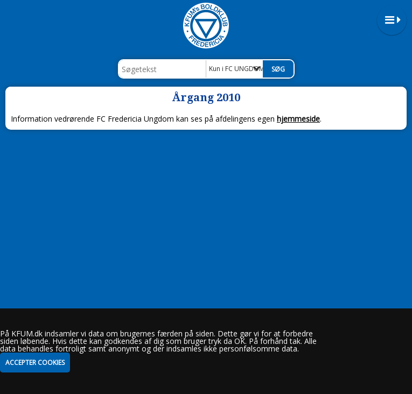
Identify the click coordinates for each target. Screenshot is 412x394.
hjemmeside (298, 119)
